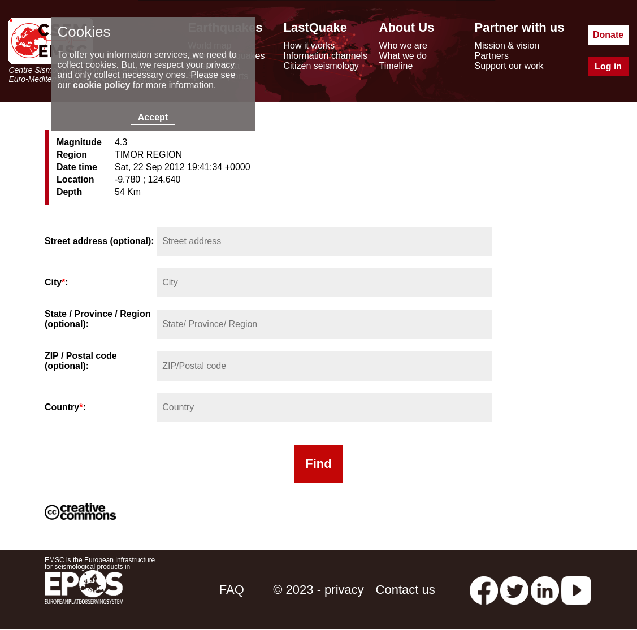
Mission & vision (507, 45)
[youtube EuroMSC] (576, 590)
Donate (608, 35)
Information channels (325, 55)
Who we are (403, 45)
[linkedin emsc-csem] (545, 590)
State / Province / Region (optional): (98, 319)
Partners (492, 55)
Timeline (396, 66)
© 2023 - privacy (318, 590)
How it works (309, 45)
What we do (403, 55)
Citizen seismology (320, 66)
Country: (65, 407)
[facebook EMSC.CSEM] (484, 590)
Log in (608, 66)
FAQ (231, 590)
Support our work (509, 66)
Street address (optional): (99, 241)
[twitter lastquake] (514, 590)
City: (56, 282)
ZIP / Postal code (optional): (81, 361)
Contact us (405, 590)
